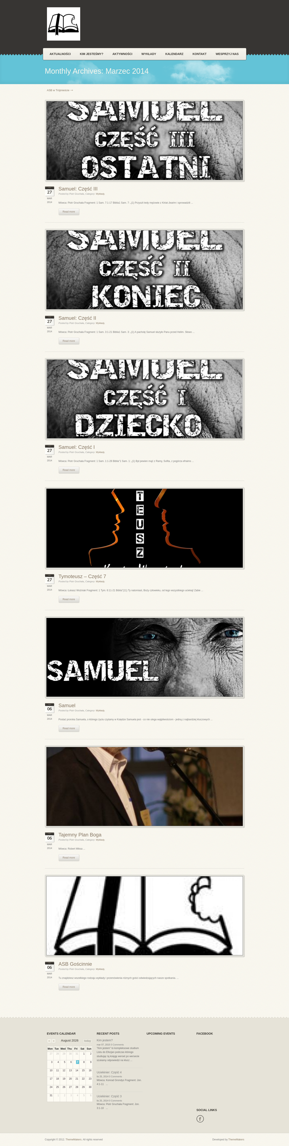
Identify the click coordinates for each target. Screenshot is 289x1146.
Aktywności (122, 54)
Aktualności (60, 54)
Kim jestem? (105, 1040)
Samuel (67, 705)
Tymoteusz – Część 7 (82, 576)
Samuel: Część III (78, 189)
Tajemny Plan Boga (80, 834)
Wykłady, (100, 194)
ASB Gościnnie (75, 964)
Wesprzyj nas (227, 54)
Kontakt (200, 54)
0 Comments (117, 1044)
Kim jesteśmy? (91, 54)
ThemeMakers (74, 1139)
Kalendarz (174, 54)
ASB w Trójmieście (58, 90)
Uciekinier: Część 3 (109, 1096)
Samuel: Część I (77, 447)
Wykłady (148, 54)
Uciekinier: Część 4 (109, 1072)
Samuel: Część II (77, 318)
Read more (69, 211)
